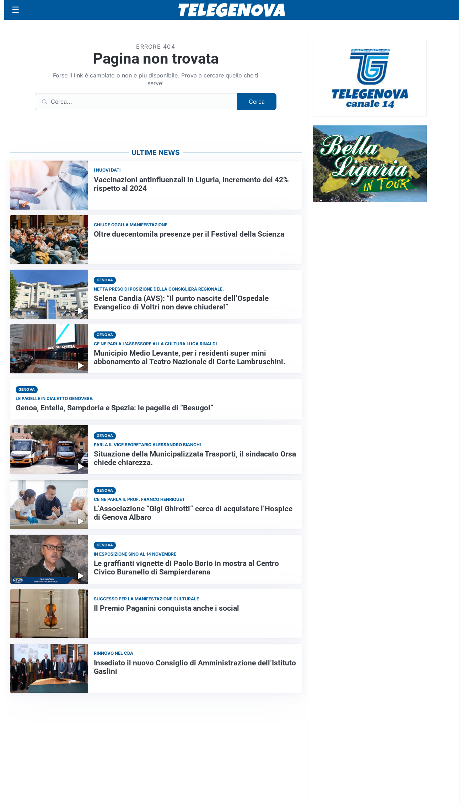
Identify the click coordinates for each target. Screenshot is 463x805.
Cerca (257, 101)
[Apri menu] (15, 10)
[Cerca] (136, 101)
